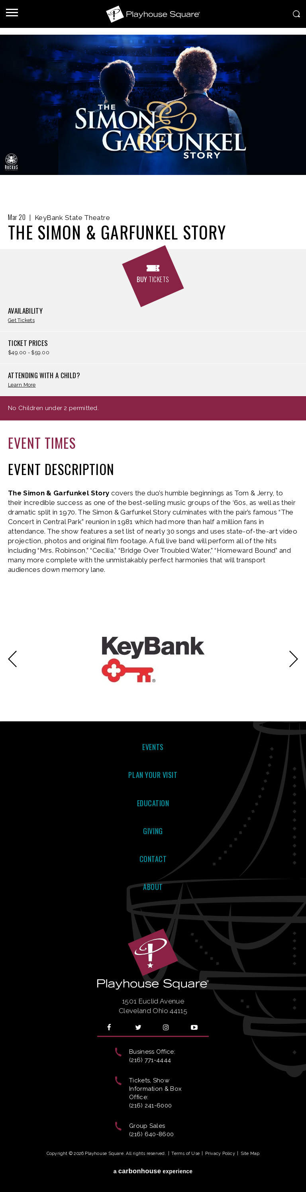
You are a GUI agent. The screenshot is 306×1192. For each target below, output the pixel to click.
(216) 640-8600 (151, 1134)
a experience (153, 1171)
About (153, 887)
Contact (153, 859)
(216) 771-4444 (150, 1060)
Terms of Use (185, 1153)
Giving (153, 831)
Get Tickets (21, 320)
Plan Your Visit (152, 775)
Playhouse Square (153, 14)
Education (153, 803)
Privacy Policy (220, 1153)
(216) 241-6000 (150, 1105)
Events (152, 747)
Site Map (250, 1153)
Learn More (22, 385)
